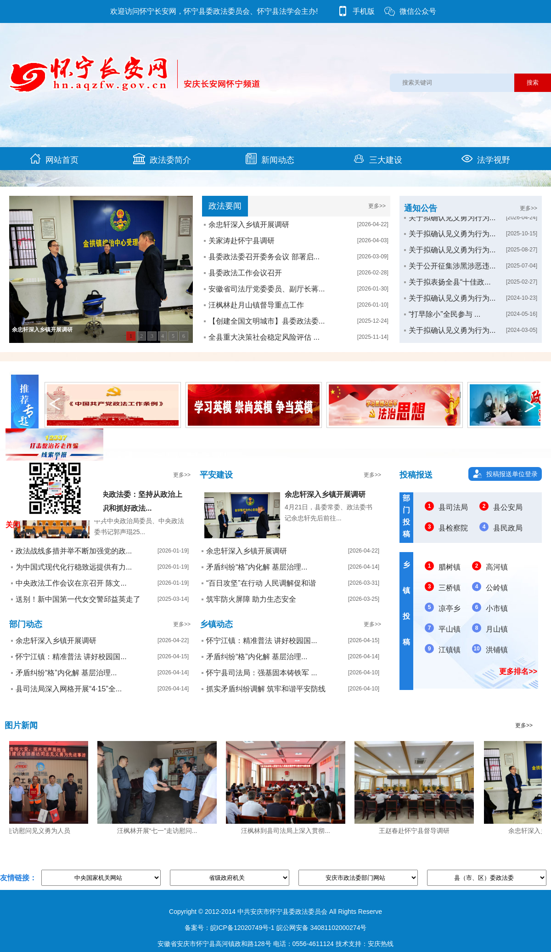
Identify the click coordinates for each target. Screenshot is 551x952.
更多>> (377, 206)
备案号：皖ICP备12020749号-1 (230, 927)
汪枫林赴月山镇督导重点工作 (256, 305)
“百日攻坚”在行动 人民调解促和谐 (261, 583)
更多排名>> (518, 671)
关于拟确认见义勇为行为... (452, 224)
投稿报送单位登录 (512, 474)
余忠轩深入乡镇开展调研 (248, 224)
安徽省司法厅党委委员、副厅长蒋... (266, 289)
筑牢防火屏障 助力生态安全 (251, 599)
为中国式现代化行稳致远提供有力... (74, 567)
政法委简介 (162, 159)
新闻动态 (270, 159)
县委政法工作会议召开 (245, 273)
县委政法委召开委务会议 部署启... (264, 257)
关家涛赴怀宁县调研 (241, 241)
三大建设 (378, 159)
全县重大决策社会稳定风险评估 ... (264, 337)
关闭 (13, 525)
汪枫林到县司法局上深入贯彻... (287, 830)
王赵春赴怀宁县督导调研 (416, 830)
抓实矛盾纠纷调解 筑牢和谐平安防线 (266, 689)
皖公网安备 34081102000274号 (321, 927)
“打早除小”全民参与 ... (444, 321)
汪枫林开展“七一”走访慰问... (159, 830)
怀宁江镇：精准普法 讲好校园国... (71, 657)
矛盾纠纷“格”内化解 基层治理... (256, 567)
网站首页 (54, 159)
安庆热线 (381, 943)
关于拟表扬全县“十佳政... (450, 289)
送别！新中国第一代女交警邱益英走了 (78, 599)
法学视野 (485, 159)
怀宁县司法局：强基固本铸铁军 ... (261, 673)
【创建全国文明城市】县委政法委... (266, 321)
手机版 (356, 11)
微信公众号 (410, 11)
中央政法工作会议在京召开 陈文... (71, 583)
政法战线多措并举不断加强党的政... (74, 551)
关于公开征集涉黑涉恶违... (452, 273)
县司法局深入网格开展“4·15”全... (69, 689)
